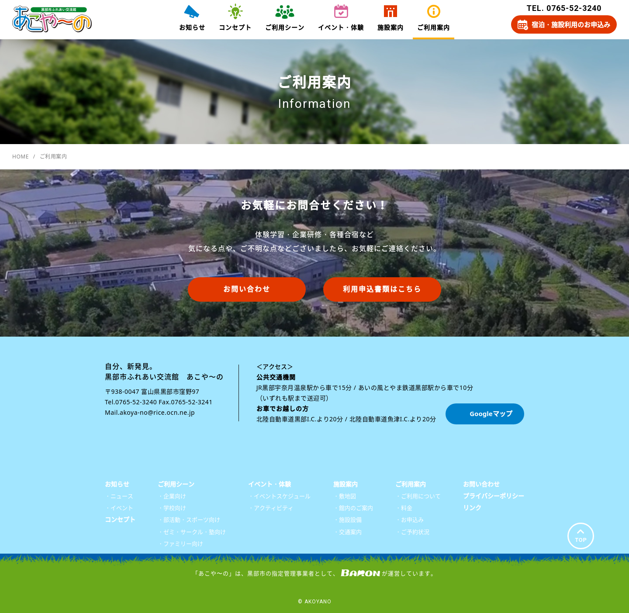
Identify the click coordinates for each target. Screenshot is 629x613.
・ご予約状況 (412, 532)
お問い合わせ (246, 289)
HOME (20, 156)
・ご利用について (418, 496)
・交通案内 (347, 532)
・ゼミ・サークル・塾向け (192, 532)
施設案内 (390, 27)
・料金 (403, 508)
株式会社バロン (360, 572)
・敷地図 (344, 496)
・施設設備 (347, 519)
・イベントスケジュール (279, 496)
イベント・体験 (341, 27)
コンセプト (235, 27)
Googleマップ (491, 413)
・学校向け (172, 508)
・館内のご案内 (353, 508)
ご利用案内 (433, 27)
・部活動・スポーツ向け (189, 519)
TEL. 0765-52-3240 (563, 8)
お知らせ (192, 27)
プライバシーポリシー (493, 496)
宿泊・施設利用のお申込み (571, 24)
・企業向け (172, 496)
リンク (472, 507)
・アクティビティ (271, 508)
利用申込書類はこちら (382, 289)
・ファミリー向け (180, 544)
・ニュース (119, 496)
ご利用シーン (284, 27)
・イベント (119, 508)
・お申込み (409, 519)
